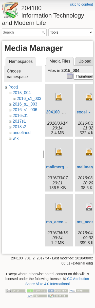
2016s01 (20, 115)
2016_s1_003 (29, 98)
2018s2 (19, 127)
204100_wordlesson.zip (68, 112)
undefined (21, 132)
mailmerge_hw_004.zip (68, 167)
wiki (16, 138)
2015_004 (22, 93)
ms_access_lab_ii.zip (66, 222)
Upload (85, 61)
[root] (13, 87)
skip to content (81, 4)
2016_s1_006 (25, 110)
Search (44, 32)
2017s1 (19, 121)
